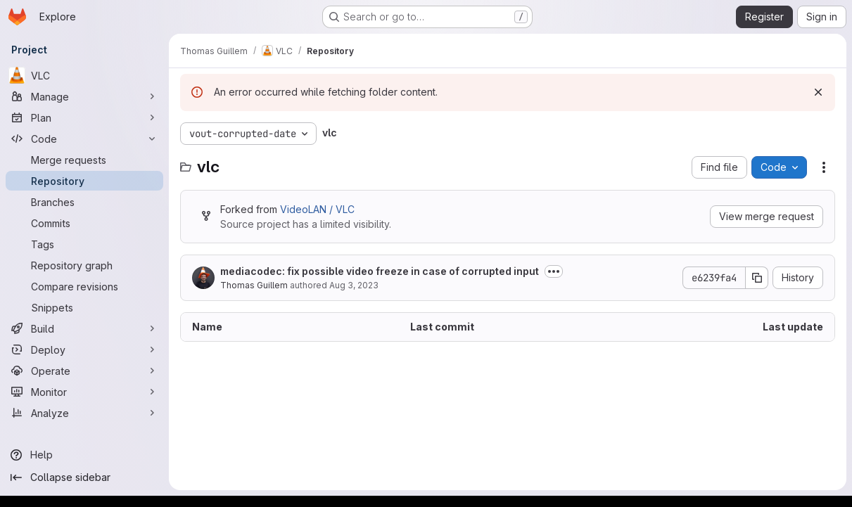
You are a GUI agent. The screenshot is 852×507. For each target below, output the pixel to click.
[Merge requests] (84, 159)
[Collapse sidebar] (84, 477)
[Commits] (84, 223)
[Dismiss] (818, 92)
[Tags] (84, 244)
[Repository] (84, 181)
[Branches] (84, 202)
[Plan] (84, 117)
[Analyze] (84, 413)
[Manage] (84, 96)
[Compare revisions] (84, 286)
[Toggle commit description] (554, 271)
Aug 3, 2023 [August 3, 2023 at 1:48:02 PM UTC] (354, 285)
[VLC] (84, 75)
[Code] (84, 138)
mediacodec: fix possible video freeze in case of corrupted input (379, 271)
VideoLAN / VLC (317, 209)
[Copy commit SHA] (757, 278)
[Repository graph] (84, 265)
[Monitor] (84, 392)
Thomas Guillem (254, 285)
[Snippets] (84, 307)
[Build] (84, 328)
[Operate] (84, 370)
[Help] (84, 455)
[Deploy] (84, 349)
